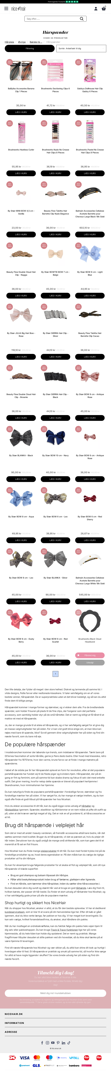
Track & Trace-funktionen (64, 929)
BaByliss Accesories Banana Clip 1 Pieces (21, 90)
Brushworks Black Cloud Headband (89, 640)
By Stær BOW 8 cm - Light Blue (90, 273)
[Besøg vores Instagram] (47, 1043)
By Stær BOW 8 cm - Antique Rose (90, 395)
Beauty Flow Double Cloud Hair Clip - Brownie (21, 395)
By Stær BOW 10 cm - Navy (55, 455)
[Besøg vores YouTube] (52, 1043)
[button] (81, 48)
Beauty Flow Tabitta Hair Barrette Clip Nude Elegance (55, 212)
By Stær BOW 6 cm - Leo (55, 516)
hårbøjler (86, 805)
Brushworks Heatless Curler (21, 149)
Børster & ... (36, 42)
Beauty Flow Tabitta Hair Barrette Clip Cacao (89, 334)
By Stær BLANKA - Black (21, 455)
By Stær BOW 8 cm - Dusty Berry (21, 640)
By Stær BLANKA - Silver (55, 577)
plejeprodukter (49, 850)
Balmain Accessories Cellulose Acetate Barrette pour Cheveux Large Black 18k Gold (89, 214)
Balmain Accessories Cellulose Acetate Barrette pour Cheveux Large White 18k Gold (90, 580)
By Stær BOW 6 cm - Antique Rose (90, 456)
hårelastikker (12, 809)
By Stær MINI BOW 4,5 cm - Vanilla (21, 212)
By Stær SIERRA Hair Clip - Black (55, 395)
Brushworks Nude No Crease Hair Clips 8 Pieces (55, 151)
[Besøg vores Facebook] (42, 1043)
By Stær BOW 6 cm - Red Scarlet (55, 640)
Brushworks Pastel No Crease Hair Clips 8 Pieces (90, 151)
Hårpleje (9, 42)
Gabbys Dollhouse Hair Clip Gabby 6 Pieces (90, 90)
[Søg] (55, 19)
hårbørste (81, 888)
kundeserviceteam (15, 911)
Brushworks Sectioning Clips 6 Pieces (55, 90)
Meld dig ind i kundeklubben (55, 993)
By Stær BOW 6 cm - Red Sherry (90, 518)
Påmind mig (90, 655)
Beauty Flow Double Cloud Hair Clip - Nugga (21, 273)
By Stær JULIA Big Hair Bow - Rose (21, 334)
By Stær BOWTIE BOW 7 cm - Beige (55, 273)
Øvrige (22, 42)
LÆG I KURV (21, 112)
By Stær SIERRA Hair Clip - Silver (55, 334)
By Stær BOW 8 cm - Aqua (21, 516)
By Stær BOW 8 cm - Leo (21, 577)
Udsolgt (90, 662)
